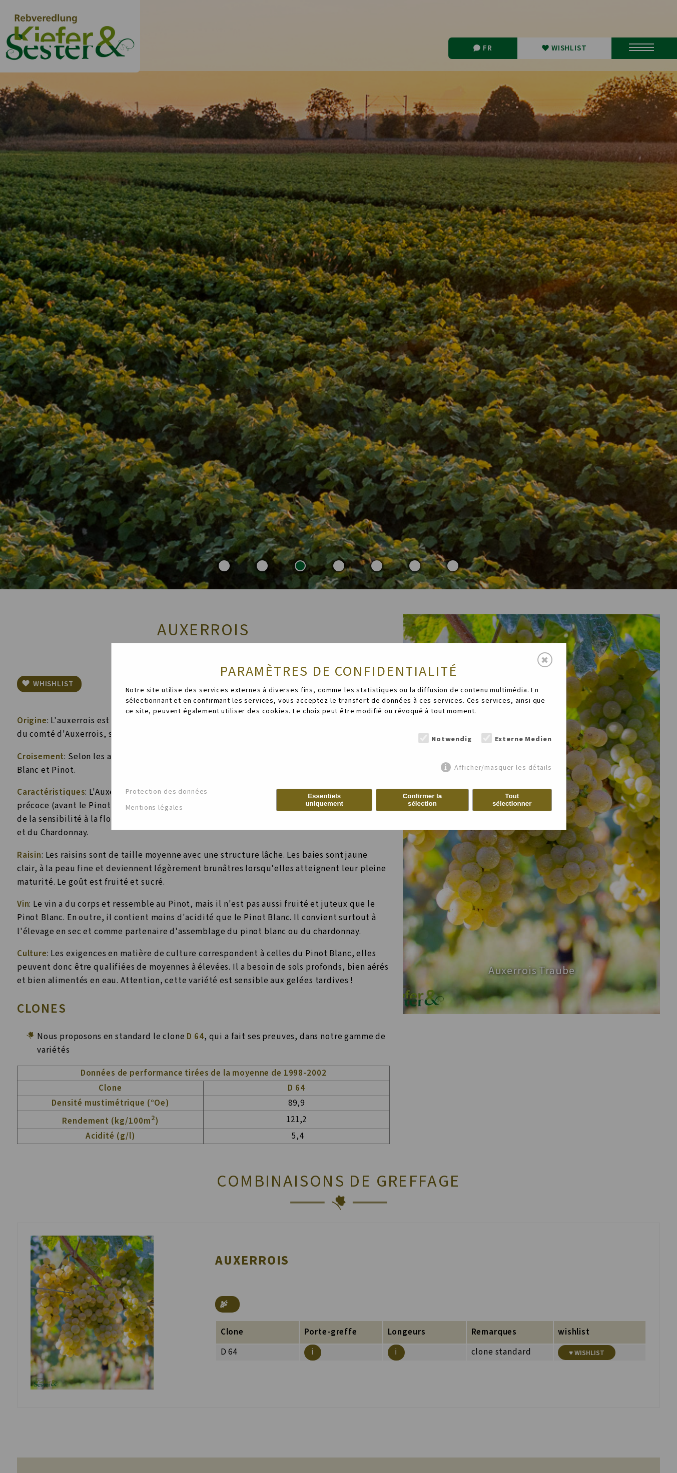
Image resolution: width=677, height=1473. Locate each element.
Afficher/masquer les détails (503, 767)
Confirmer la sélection (422, 799)
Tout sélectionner (512, 799)
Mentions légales (155, 808)
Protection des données (167, 792)
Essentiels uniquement (324, 799)
